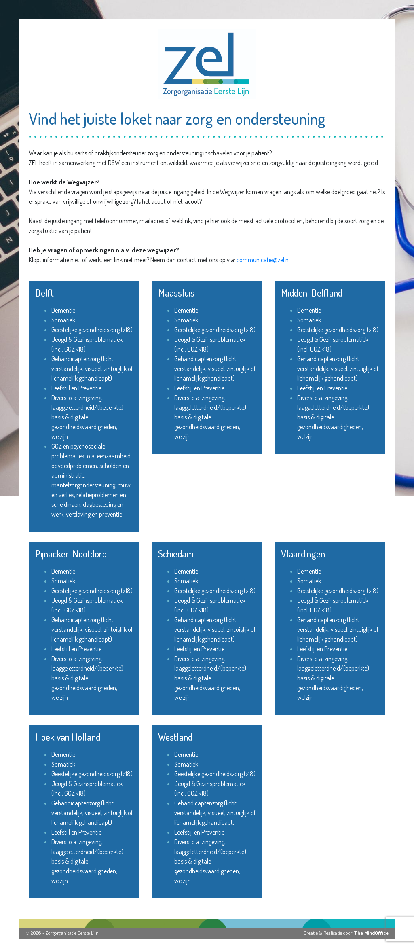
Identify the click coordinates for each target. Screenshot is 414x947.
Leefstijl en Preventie (76, 388)
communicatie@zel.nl (263, 260)
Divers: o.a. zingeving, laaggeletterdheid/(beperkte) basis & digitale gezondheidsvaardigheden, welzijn (87, 417)
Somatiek (63, 320)
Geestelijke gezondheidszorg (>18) (92, 330)
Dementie (63, 310)
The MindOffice (371, 933)
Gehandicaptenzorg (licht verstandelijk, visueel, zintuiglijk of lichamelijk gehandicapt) (92, 368)
